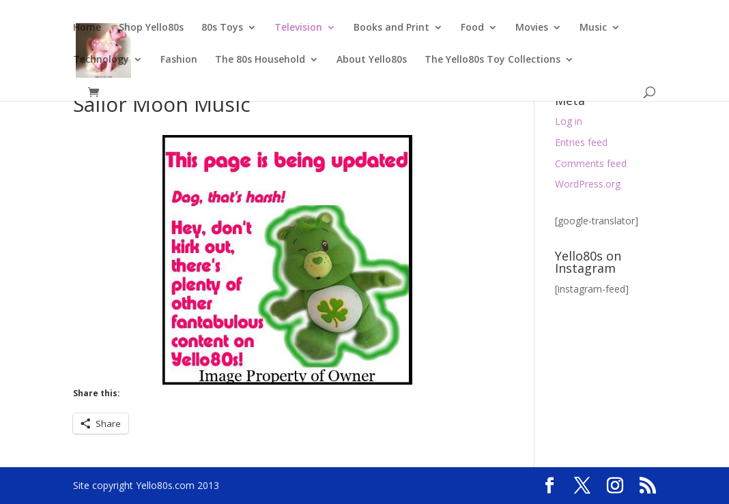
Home (87, 28)
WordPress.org (587, 183)
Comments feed (591, 163)
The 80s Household (260, 60)
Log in (568, 121)
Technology (101, 60)
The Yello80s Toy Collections (492, 60)
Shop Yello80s (151, 28)
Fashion (178, 60)
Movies (531, 28)
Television (298, 28)
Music (593, 28)
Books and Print (391, 28)
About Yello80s (372, 60)
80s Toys (222, 28)
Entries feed (581, 142)
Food (472, 28)
